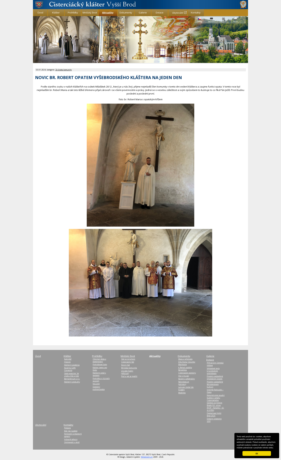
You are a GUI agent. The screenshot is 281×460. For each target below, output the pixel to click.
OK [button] (257, 453)
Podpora (67, 428)
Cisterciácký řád (127, 362)
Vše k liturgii (183, 376)
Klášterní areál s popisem (99, 374)
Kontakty (196, 12)
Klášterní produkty (72, 382)
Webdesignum (147, 457)
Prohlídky (73, 12)
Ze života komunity (63, 69)
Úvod (40, 12)
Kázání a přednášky (186, 379)
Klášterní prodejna (72, 365)
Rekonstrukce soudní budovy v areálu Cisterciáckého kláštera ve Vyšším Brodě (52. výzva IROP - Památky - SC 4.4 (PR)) (216, 403)
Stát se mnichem (128, 359)
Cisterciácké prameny (187, 373)
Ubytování (177, 12)
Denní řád (125, 365)
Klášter (56, 12)
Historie (67, 362)
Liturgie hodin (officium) (127, 372)
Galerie (143, 12)
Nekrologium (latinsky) (183, 383)
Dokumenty (126, 12)
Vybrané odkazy (70, 439)
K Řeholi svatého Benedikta (185, 368)
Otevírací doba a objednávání (99, 360)
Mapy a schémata (185, 359)
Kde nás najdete (70, 431)
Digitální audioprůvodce (99, 388)
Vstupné (96, 384)
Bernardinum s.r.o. (72, 379)
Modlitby (182, 393)
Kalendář (68, 359)
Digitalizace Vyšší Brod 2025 (214, 414)
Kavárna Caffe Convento (70, 369)
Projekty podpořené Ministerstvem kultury (215, 384)
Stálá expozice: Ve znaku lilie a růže (71, 374)
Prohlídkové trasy (100, 364)
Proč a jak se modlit (129, 376)
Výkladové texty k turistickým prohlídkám (213, 371)
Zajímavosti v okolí (72, 442)
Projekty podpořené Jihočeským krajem (215, 377)
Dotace (159, 12)
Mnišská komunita (129, 368)
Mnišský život (90, 12)
